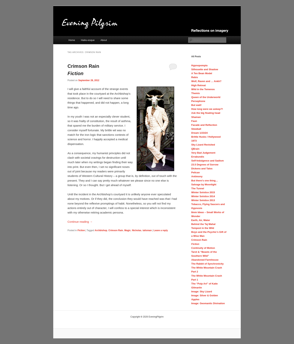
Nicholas (136, 230)
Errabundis (197, 156)
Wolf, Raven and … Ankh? (206, 81)
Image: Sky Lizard (201, 291)
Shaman (196, 117)
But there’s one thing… (204, 180)
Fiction (81, 230)
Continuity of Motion (203, 248)
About (103, 40)
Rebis (194, 77)
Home (71, 40)
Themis (195, 93)
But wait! (196, 105)
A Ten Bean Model (201, 73)
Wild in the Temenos (203, 89)
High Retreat (198, 85)
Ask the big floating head (205, 113)
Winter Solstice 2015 (203, 192)
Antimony (196, 176)
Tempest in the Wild (202, 228)
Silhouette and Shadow (204, 69)
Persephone (198, 101)
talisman (147, 230)
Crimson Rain (115, 70)
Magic (127, 230)
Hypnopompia (199, 65)
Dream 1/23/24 (199, 132)
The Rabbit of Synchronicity (207, 263)
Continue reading (80, 221)
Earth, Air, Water (200, 220)
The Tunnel (197, 188)
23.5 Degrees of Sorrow (204, 164)
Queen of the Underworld (205, 97)
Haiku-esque (87, 40)
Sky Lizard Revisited (203, 144)
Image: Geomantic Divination (208, 303)
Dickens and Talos (201, 168)
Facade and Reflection (204, 125)
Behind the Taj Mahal (203, 224)
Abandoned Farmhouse (204, 259)
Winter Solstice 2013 (203, 200)
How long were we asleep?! (207, 109)
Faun (194, 121)
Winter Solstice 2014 (203, 196)
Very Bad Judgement (203, 152)
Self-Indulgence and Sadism (207, 160)
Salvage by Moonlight (203, 184)
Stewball (196, 128)
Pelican (195, 172)
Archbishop (101, 230)
